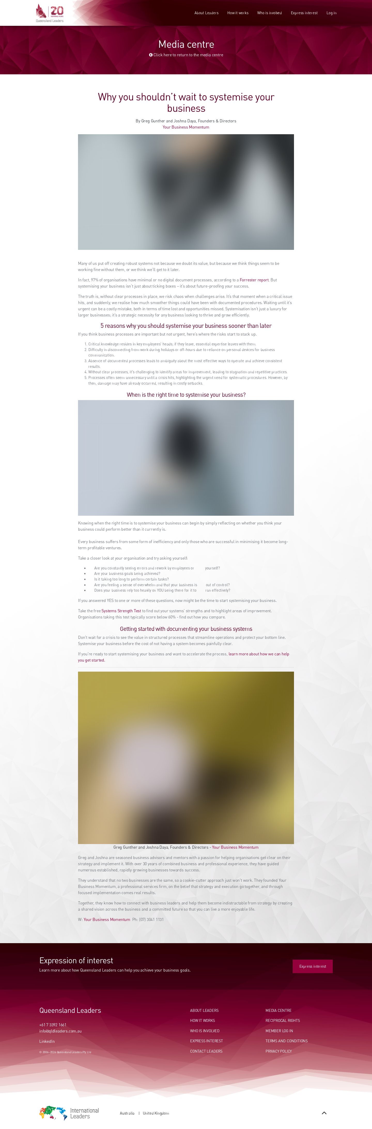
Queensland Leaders (70, 1010)
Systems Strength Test (121, 610)
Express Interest (206, 1041)
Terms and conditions (287, 1041)
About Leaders (206, 13)
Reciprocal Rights (283, 1020)
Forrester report (254, 279)
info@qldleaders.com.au (60, 1030)
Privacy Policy (279, 1051)
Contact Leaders (206, 1051)
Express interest (304, 13)
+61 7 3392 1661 (52, 1024)
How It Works (202, 1020)
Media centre (279, 1010)
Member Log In (279, 1031)
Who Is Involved (205, 1031)
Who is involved (269, 13)
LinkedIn (47, 1041)
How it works (238, 13)
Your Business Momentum (186, 127)
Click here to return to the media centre (186, 54)
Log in (332, 13)
